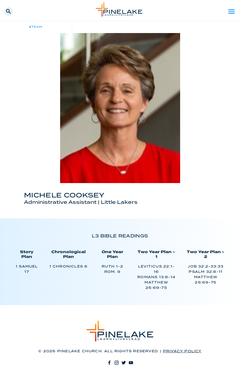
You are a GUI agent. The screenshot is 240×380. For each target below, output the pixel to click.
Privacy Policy (182, 351)
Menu (231, 11)
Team (36, 27)
